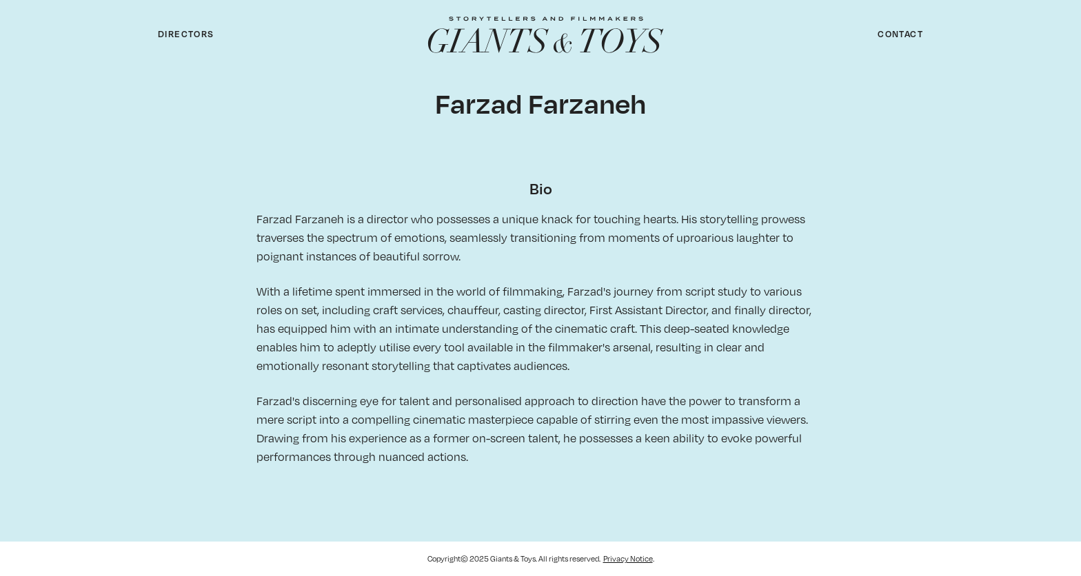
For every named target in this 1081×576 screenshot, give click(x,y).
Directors (186, 33)
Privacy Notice (628, 558)
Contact (900, 33)
